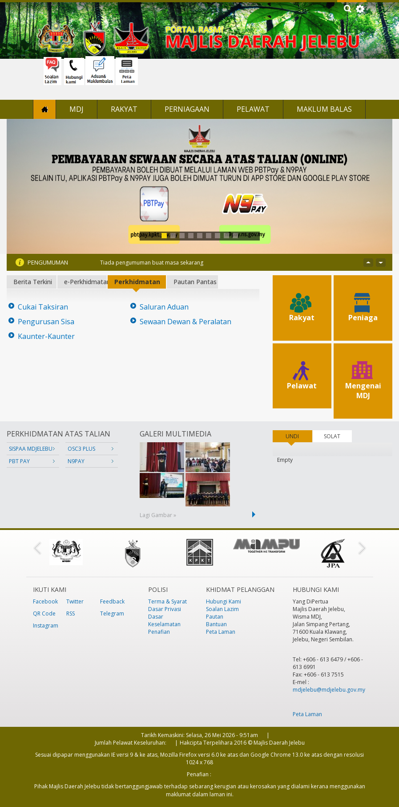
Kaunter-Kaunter (46, 336)
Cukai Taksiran (43, 307)
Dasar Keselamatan (164, 620)
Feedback (112, 601)
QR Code (44, 613)
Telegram (112, 613)
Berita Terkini (32, 281)
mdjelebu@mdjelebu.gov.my (329, 689)
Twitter (75, 601)
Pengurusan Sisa (46, 321)
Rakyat (124, 109)
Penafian (159, 632)
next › (255, 514)
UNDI (299, 436)
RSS (70, 613)
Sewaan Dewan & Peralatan (185, 321)
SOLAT (332, 436)
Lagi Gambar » (158, 515)
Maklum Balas (324, 109)
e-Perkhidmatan (85, 281)
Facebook (45, 601)
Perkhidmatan (137, 281)
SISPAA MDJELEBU (30, 448)
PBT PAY (19, 461)
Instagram (45, 625)
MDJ (76, 109)
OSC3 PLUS (81, 448)
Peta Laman (220, 632)
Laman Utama (44, 109)
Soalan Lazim (222, 609)
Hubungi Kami (223, 601)
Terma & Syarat (167, 601)
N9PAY (76, 461)
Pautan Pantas (195, 281)
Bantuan (216, 624)
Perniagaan (187, 109)
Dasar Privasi (164, 609)
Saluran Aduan (164, 307)
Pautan (214, 616)
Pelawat (253, 109)
